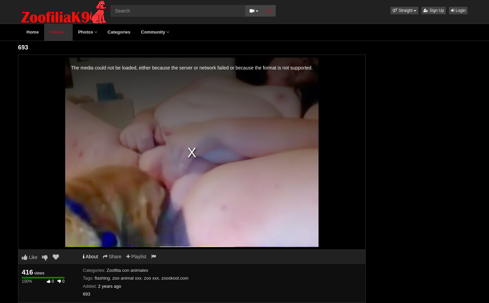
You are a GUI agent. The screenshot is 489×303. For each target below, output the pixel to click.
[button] (404, 10)
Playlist (136, 256)
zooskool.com (174, 278)
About (90, 256)
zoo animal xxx (127, 278)
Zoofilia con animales (127, 270)
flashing (102, 278)
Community (155, 32)
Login (458, 10)
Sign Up (433, 10)
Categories (119, 32)
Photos (87, 32)
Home (32, 32)
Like (30, 257)
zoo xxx (151, 278)
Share (112, 256)
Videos (58, 32)
